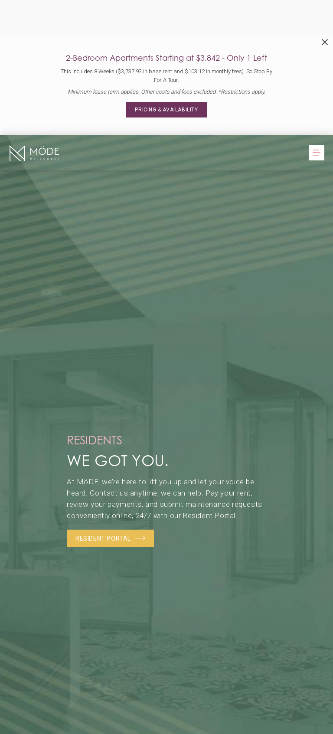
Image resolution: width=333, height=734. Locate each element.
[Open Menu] (316, 152)
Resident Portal (110, 538)
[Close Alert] (325, 42)
